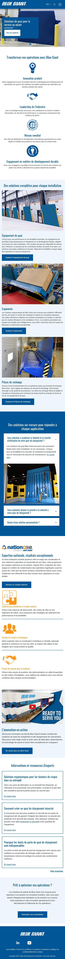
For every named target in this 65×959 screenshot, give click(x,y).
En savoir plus (10, 796)
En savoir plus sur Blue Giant (17, 751)
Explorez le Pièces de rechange (18, 402)
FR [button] (47, 4)
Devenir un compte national (16, 585)
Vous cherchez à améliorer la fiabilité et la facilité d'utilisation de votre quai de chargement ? (29, 439)
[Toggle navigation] (60, 4)
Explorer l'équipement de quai (17, 257)
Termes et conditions (24, 949)
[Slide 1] (30, 44)
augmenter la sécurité (29, 822)
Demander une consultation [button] (32, 914)
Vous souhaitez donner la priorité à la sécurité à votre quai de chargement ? (28, 511)
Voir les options (12, 33)
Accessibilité (11, 949)
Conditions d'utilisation (41, 949)
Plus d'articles (56, 871)
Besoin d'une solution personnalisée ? (23, 522)
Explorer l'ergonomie (14, 331)
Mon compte (38, 952)
